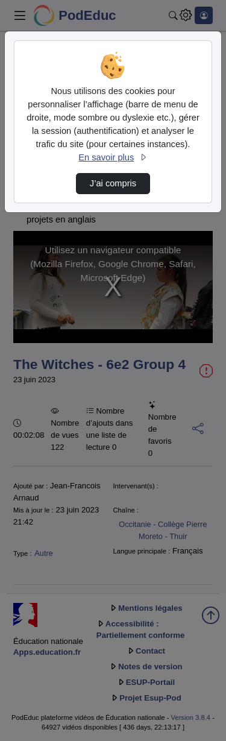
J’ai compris (113, 183)
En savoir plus (112, 157)
